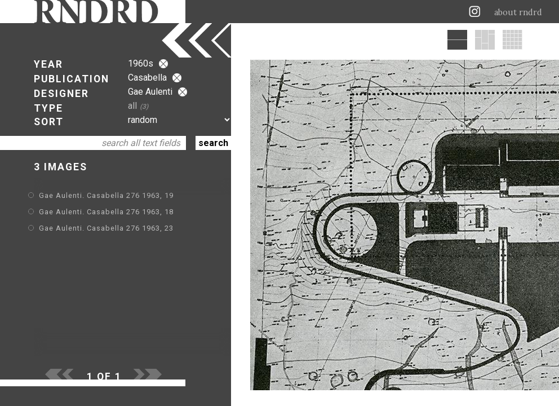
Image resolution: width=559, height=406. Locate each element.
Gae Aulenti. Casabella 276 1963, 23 (106, 228)
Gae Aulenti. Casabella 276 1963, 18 (106, 212)
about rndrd (518, 12)
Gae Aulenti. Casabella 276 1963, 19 (106, 195)
